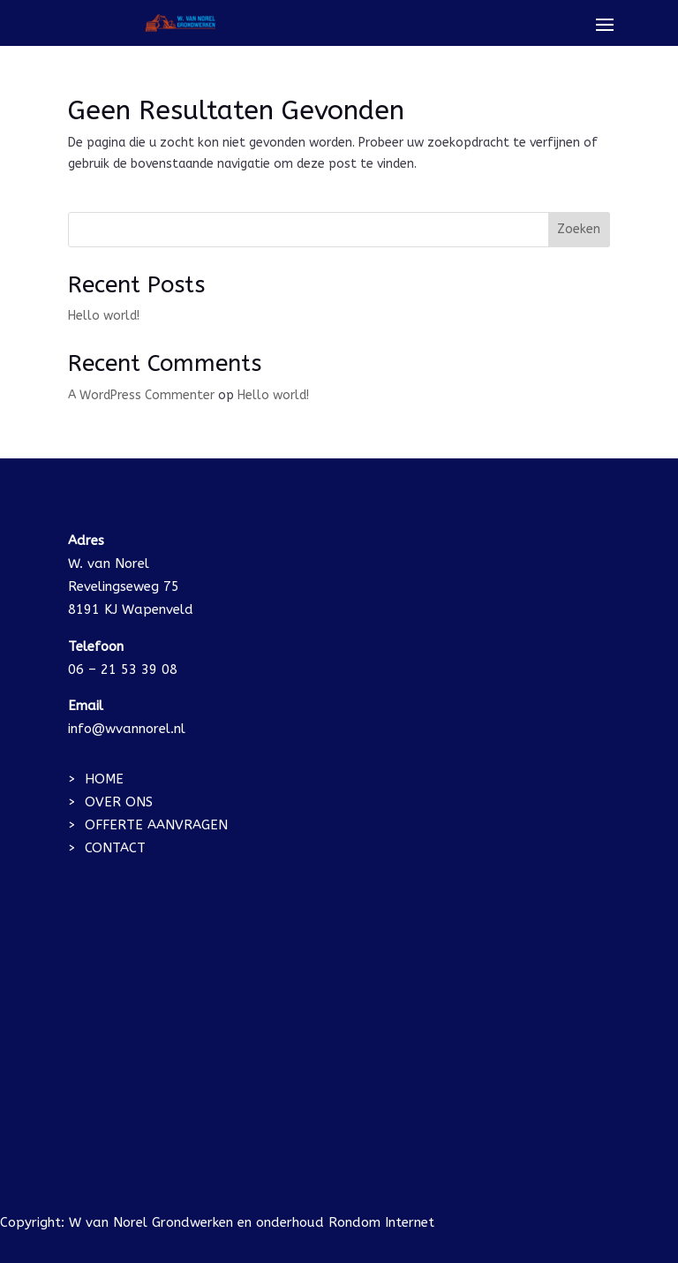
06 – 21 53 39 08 (122, 669)
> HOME (96, 779)
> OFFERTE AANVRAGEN (148, 825)
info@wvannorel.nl (126, 729)
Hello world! (103, 315)
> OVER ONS (110, 802)
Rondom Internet (381, 1222)
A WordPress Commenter (141, 395)
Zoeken (578, 229)
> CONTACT (107, 848)
